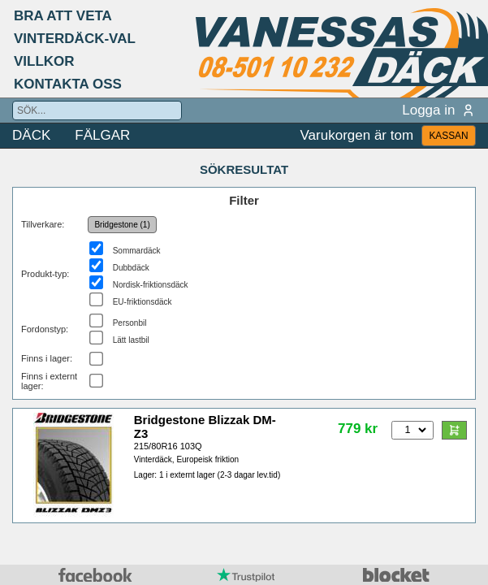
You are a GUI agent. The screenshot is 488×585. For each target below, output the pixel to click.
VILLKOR (44, 61)
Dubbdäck (131, 267)
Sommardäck (137, 250)
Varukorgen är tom (357, 135)
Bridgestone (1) (121, 224)
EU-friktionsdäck (142, 301)
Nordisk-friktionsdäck (150, 284)
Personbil (130, 322)
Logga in (439, 110)
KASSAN (448, 135)
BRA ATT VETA (63, 16)
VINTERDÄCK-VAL (75, 38)
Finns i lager (45, 358)
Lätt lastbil (131, 340)
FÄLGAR (102, 135)
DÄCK (31, 135)
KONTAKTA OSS (68, 84)
